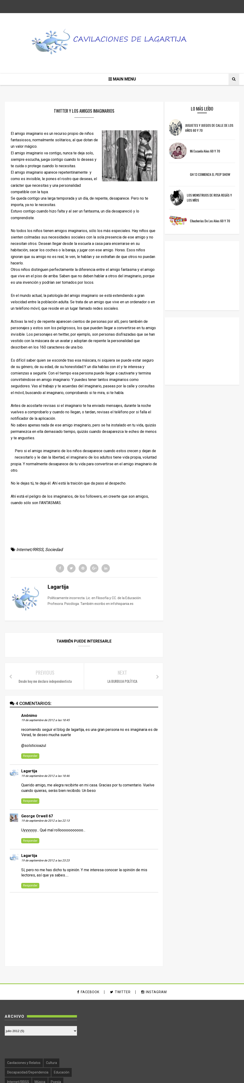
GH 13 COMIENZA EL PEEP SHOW (214, 174)
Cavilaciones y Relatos (190, 1019)
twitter (120, 992)
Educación (228, 1028)
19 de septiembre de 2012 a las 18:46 (45, 776)
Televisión (200, 1057)
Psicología (181, 1047)
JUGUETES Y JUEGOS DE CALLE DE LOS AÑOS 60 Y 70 (209, 128)
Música (206, 1038)
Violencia (220, 1057)
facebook (88, 992)
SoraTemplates (100, 1076)
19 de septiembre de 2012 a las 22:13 (45, 821)
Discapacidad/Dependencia (194, 1028)
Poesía (222, 1038)
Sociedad (54, 549)
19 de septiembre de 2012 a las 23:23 (45, 861)
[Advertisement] (204, 351)
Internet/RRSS (29, 549)
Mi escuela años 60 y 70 (209, 151)
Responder (30, 756)
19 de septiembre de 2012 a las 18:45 (45, 720)
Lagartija (29, 771)
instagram (154, 992)
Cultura (217, 1019)
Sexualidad (224, 1047)
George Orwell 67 (37, 816)
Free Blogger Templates (155, 1076)
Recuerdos (202, 1047)
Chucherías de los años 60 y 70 (214, 220)
